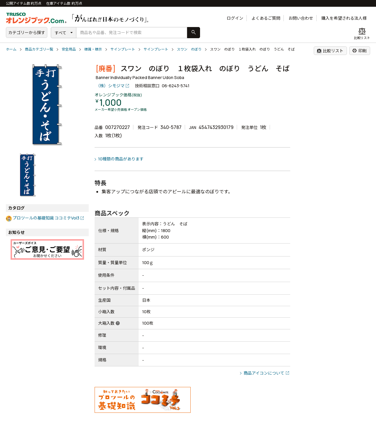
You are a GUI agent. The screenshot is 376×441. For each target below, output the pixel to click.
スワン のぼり (189, 49)
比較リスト (330, 50)
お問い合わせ (300, 18)
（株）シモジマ (110, 85)
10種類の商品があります (121, 159)
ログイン (235, 18)
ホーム (11, 49)
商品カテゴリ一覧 (39, 49)
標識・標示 (93, 49)
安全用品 (69, 49)
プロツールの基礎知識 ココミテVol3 (46, 218)
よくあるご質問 (265, 18)
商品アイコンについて (264, 373)
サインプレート (122, 49)
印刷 (359, 50)
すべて (60, 33)
